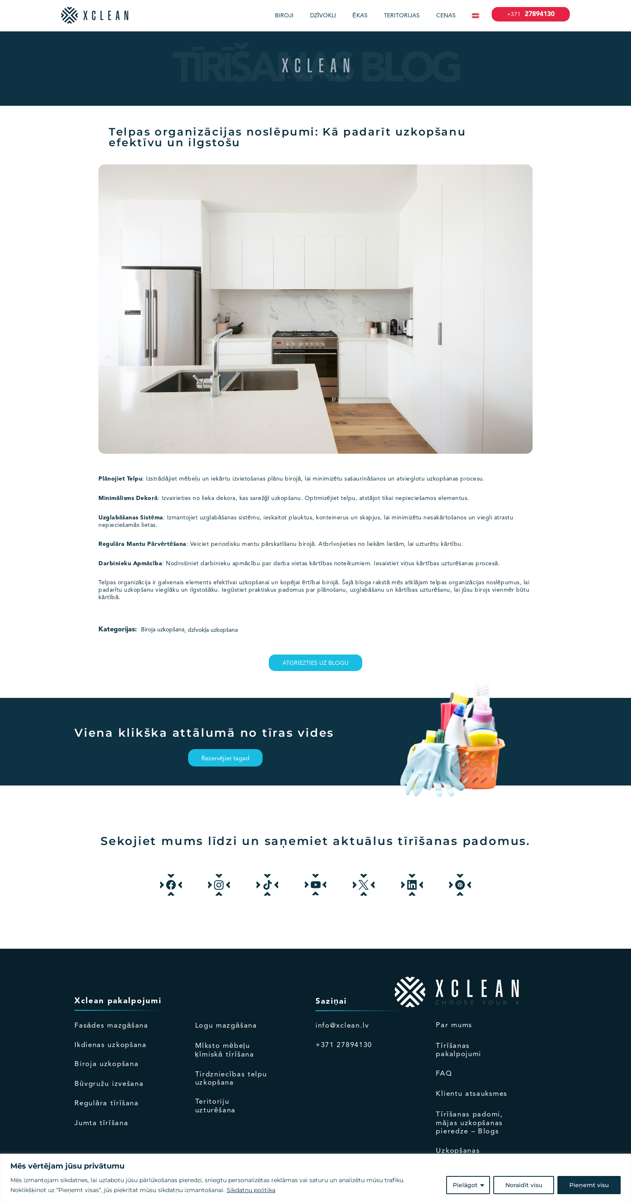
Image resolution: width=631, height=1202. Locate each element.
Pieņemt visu (589, 1185)
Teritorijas (402, 16)
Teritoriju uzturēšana (215, 1106)
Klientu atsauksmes (471, 1093)
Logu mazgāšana (226, 1025)
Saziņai (331, 1002)
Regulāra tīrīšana (106, 1103)
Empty (255, 1001)
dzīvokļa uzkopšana (213, 630)
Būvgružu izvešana (108, 1084)
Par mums (454, 1025)
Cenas (446, 16)
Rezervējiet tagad (225, 759)
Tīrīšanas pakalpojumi (458, 1050)
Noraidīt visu (523, 1185)
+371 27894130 (344, 1045)
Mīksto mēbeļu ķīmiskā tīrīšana (224, 1050)
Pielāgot (465, 1185)
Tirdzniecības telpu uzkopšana (231, 1078)
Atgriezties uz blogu (315, 663)
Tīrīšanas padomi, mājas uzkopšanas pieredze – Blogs (469, 1123)
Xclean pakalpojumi (117, 1001)
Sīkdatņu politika (251, 1190)
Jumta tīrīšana (101, 1123)
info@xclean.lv (342, 1025)
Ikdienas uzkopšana (110, 1045)
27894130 (531, 14)
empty (496, 1001)
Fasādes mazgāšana (111, 1025)
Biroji (284, 16)
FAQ (444, 1073)
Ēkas (359, 16)
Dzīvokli (323, 16)
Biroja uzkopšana (162, 630)
